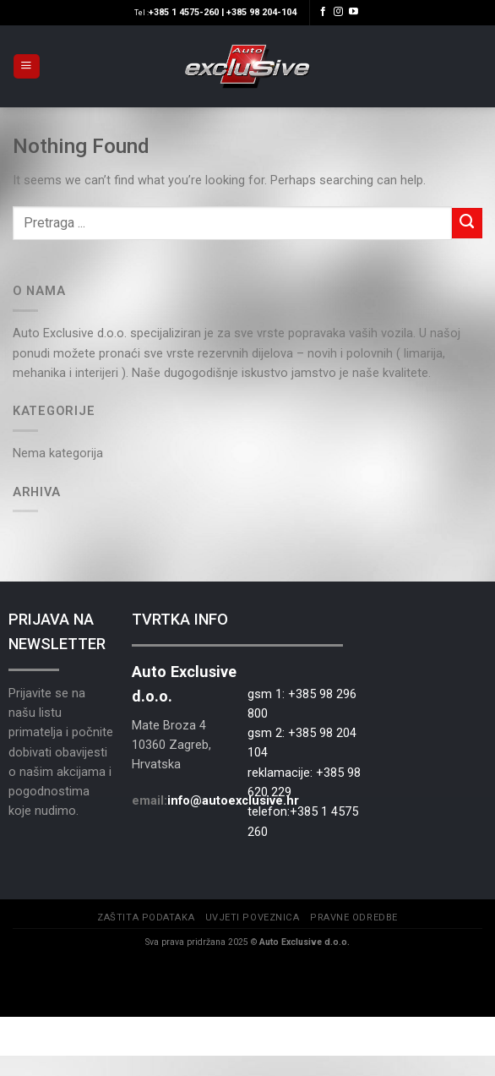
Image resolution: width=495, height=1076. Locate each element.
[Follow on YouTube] (353, 12)
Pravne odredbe (354, 917)
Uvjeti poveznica (252, 917)
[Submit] (467, 223)
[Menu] (26, 66)
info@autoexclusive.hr (233, 800)
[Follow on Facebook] (323, 12)
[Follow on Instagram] (338, 12)
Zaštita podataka (145, 917)
